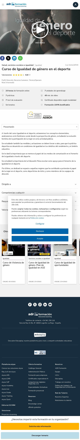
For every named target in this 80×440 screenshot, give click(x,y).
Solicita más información (40, 426)
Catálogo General (34, 368)
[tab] (40, 184)
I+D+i (57, 375)
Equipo (57, 372)
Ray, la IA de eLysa (8, 372)
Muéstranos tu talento (63, 400)
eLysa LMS (5, 375)
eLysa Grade (6, 392)
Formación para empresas (37, 375)
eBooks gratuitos (34, 407)
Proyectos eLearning (9, 414)
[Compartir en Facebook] (2, 58)
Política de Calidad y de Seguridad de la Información (65, 386)
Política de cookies (37, 218)
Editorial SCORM (8, 405)
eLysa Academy (7, 385)
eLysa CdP (5, 382)
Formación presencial (36, 391)
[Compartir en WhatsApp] (20, 58)
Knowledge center (35, 404)
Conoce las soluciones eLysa (12, 368)
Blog (30, 400)
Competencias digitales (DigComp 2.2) (36, 383)
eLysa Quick (6, 399)
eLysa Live (5, 389)
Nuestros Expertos (62, 397)
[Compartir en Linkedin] (14, 58)
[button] (40, 31)
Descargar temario (40, 435)
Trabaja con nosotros (63, 382)
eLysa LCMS (6, 379)
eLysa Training (7, 396)
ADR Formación (60, 368)
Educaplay (59, 379)
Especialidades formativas (37, 387)
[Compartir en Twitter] (8, 58)
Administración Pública (36, 372)
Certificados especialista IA (38, 379)
